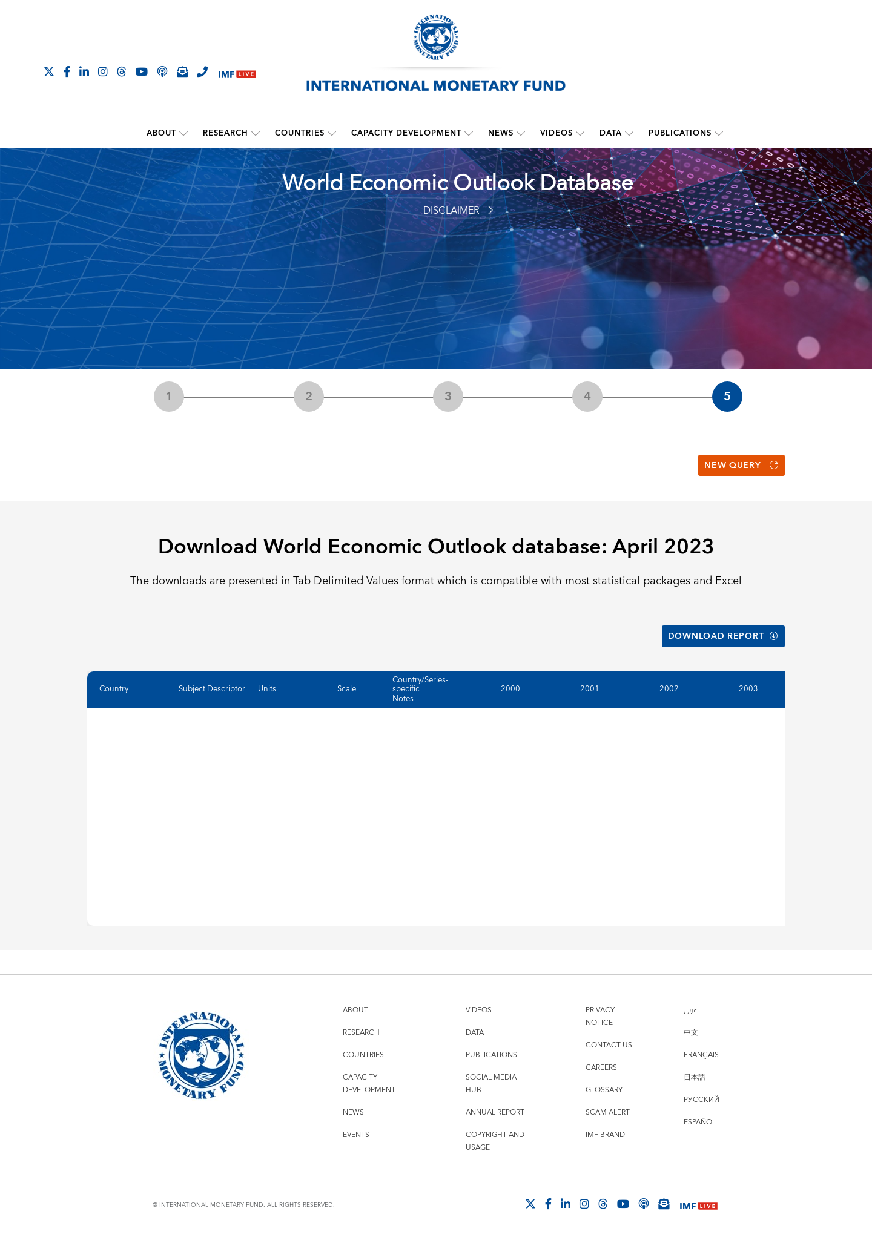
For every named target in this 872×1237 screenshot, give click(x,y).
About (161, 133)
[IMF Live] (237, 72)
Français (701, 1053)
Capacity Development (406, 133)
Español (700, 1121)
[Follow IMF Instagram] (103, 71)
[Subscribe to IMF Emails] (182, 71)
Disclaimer (458, 210)
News (501, 133)
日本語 (694, 1076)
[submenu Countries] (332, 133)
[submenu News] (521, 133)
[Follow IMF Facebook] (67, 71)
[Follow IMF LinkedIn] (84, 71)
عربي (690, 1009)
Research (225, 133)
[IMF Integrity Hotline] (202, 71)
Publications (680, 133)
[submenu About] (183, 133)
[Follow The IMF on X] (49, 71)
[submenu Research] (255, 133)
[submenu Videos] (580, 133)
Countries (300, 133)
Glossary (604, 1089)
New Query (741, 465)
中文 (691, 1031)
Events (356, 1133)
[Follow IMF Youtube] (142, 71)
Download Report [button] (723, 635)
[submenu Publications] (719, 133)
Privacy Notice (600, 1015)
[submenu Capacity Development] (468, 133)
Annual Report (495, 1111)
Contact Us (609, 1044)
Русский (701, 1098)
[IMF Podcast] (162, 71)
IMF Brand (605, 1133)
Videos (556, 133)
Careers (601, 1066)
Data (611, 133)
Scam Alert (608, 1111)
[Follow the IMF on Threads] (122, 71)
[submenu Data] (629, 133)
